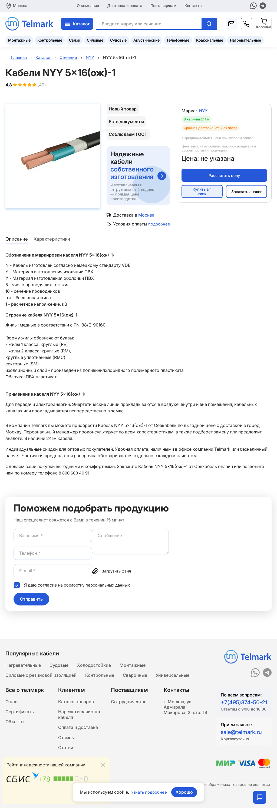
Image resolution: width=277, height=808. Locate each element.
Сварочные (135, 670)
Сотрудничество (129, 697)
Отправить (31, 605)
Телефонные (177, 39)
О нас (11, 697)
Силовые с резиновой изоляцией (41, 670)
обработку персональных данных (99, 590)
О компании (88, 5)
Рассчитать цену (224, 176)
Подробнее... (92, 796)
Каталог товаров (76, 697)
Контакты (193, 5)
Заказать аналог (246, 192)
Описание (16, 245)
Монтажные (19, 39)
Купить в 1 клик (202, 192)
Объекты (14, 719)
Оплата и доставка (78, 725)
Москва (20, 5)
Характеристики (52, 245)
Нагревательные (245, 39)
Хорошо (185, 792)
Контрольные (49, 39)
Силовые (95, 39)
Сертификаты (20, 708)
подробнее (124, 230)
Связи (74, 39)
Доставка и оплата (124, 5)
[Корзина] (264, 23)
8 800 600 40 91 (75, 479)
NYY (203, 112)
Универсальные (172, 670)
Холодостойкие (94, 659)
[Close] (103, 764)
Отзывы (66, 736)
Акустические (146, 39)
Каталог (77, 23)
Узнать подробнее (149, 792)
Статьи (65, 747)
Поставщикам (163, 5)
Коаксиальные (209, 39)
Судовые (118, 39)
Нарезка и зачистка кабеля (79, 711)
